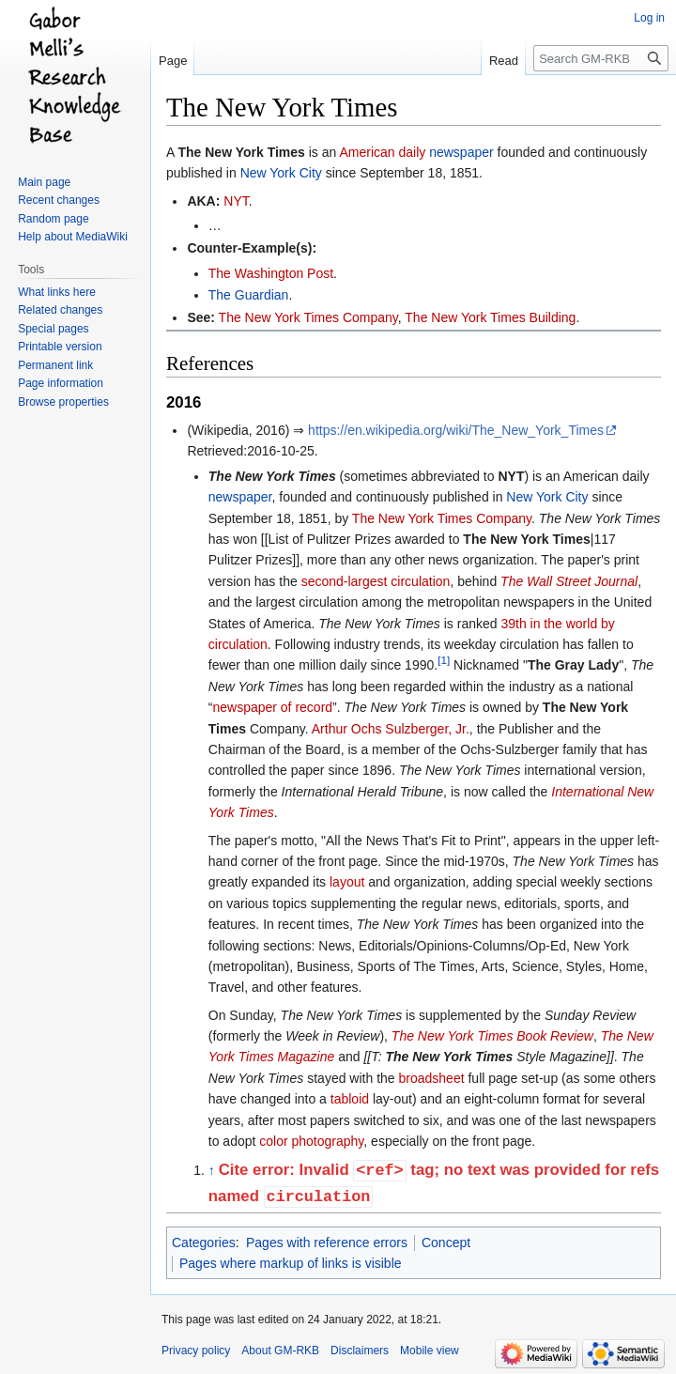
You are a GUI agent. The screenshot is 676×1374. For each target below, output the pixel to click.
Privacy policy (195, 1350)
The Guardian (248, 294)
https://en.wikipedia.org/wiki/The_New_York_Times (456, 430)
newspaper (461, 152)
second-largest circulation (376, 581)
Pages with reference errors (326, 1242)
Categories (204, 1242)
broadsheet (432, 1078)
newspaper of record (272, 707)
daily (411, 152)
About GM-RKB (280, 1350)
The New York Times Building (490, 317)
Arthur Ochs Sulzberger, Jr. (390, 728)
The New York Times (240, 152)
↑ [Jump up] (211, 1171)
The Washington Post (270, 273)
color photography (311, 1141)
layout (347, 881)
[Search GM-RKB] (600, 58)
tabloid (349, 1098)
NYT (235, 200)
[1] (444, 661)
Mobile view (429, 1350)
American (366, 152)
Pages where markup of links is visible (290, 1263)
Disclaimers (359, 1350)
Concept (446, 1242)
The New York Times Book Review (492, 1035)
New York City (281, 172)
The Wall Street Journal (569, 581)
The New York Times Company (308, 317)
